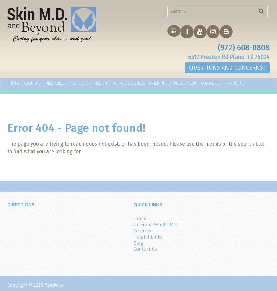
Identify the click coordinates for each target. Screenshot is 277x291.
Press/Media (185, 83)
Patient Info (159, 83)
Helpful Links (147, 237)
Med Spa (101, 83)
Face (73, 83)
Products (234, 83)
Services (142, 231)
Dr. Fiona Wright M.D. (156, 224)
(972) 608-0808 (244, 47)
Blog (138, 243)
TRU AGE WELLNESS (128, 83)
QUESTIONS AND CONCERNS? (227, 68)
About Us (32, 83)
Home (15, 83)
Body (85, 83)
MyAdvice (53, 285)
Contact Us (211, 83)
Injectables (55, 83)
